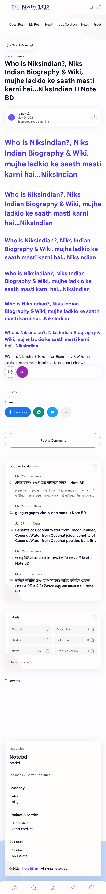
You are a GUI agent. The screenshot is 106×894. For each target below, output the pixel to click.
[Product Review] (75, 651)
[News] (85, 24)
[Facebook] (16, 775)
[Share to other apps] (66, 412)
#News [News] (12, 392)
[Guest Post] (17, 24)
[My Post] (34, 24)
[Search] (91, 7)
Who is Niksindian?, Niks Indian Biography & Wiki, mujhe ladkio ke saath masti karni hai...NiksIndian (51, 249)
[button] (98, 7)
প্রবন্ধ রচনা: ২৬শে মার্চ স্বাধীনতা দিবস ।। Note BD (49, 483)
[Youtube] (44, 775)
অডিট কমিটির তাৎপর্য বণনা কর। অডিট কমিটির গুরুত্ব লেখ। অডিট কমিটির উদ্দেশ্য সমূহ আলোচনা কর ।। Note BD (54, 586)
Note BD (30, 869)
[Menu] (53, 887)
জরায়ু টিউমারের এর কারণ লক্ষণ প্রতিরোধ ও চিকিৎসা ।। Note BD (53, 561)
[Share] (72, 887)
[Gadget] (30, 629)
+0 (22, 372)
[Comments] (92, 887)
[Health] (49, 24)
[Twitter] (31, 775)
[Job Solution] (68, 24)
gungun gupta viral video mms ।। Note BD (50, 512)
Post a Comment (53, 440)
